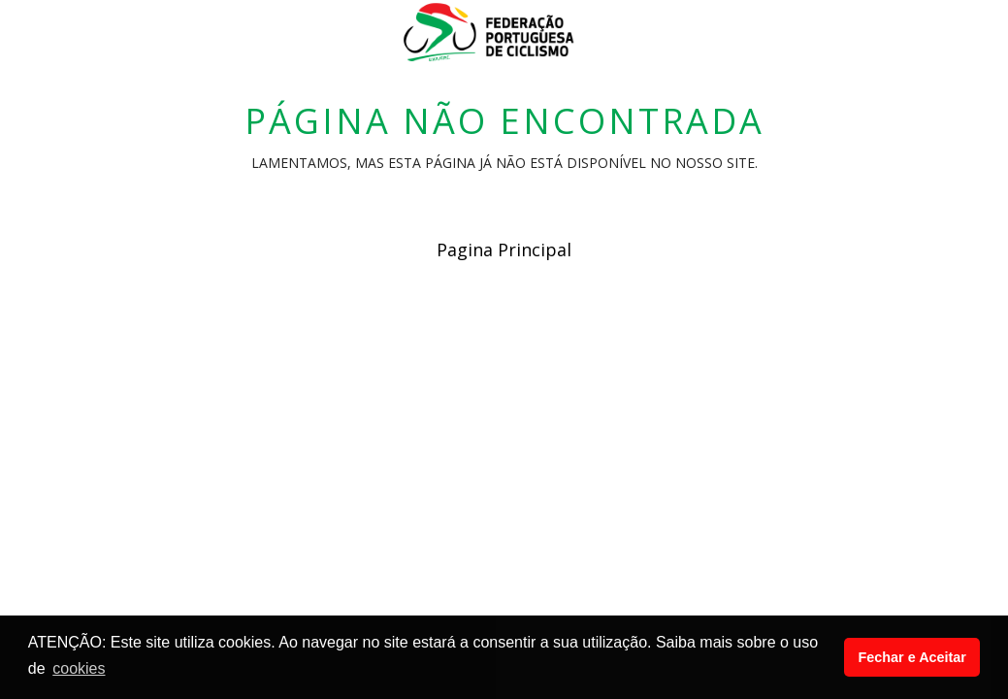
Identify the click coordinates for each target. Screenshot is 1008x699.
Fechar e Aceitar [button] (911, 657)
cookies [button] (78, 668)
